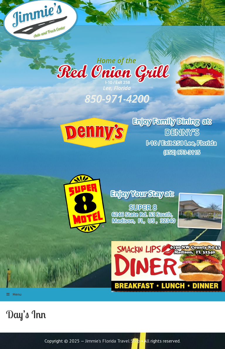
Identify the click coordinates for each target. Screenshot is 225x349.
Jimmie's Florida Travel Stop (112, 341)
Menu (13, 294)
